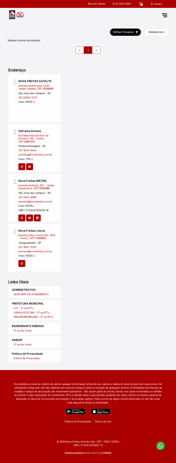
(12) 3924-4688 (27, 197)
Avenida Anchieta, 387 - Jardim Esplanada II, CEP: (36, 187)
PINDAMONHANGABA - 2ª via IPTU (33, 316)
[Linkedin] (37, 217)
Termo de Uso (103, 421)
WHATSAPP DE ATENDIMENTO (31, 294)
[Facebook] (29, 166)
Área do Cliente (96, 3)
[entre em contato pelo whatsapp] (158, 445)
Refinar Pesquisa (125, 32)
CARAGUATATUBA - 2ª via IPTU (32, 312)
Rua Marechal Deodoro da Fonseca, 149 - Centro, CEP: (33, 138)
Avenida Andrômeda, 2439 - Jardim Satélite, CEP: (35, 87)
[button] (141, 4)
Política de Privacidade (78, 421)
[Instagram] (21, 166)
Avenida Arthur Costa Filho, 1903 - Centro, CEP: (36, 237)
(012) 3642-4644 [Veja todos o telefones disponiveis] (121, 3)
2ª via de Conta (22, 330)
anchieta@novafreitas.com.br (35, 154)
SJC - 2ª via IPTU (24, 308)
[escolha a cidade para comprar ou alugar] (156, 4)
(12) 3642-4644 (27, 150)
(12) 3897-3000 (27, 247)
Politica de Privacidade (27, 358)
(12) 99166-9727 (27, 97)
